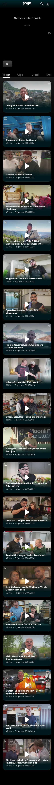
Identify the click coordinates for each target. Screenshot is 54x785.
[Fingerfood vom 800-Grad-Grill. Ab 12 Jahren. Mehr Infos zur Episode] (27, 270)
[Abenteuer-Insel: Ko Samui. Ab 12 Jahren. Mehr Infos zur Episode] (27, 131)
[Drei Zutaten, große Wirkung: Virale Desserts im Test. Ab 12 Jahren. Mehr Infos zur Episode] (27, 581)
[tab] (7, 75)
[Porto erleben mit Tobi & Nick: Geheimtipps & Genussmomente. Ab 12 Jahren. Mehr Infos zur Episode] (27, 235)
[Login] (48, 3)
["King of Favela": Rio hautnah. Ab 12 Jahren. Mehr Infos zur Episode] (27, 96)
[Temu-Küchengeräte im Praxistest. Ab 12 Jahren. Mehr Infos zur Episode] (27, 546)
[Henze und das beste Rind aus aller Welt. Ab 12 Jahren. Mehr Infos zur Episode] (27, 719)
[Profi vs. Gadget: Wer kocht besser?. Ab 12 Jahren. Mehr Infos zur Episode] (27, 512)
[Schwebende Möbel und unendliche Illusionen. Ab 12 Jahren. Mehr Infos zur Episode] (27, 200)
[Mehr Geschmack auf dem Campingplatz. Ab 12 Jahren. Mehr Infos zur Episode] (27, 650)
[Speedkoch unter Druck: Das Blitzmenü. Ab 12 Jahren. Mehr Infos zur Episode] (27, 304)
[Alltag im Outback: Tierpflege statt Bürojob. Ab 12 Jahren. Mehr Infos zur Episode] (27, 442)
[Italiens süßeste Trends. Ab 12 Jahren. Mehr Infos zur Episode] (27, 166)
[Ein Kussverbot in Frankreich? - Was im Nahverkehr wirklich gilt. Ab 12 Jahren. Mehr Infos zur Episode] (27, 754)
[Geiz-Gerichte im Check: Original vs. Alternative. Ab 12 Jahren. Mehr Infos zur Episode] (27, 477)
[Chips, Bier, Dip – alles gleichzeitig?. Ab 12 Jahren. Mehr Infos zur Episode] (27, 408)
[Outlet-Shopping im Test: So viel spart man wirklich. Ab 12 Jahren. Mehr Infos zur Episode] (27, 685)
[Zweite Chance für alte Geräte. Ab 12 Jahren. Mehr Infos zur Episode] (27, 615)
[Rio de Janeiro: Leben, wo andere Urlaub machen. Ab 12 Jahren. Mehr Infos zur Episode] (27, 339)
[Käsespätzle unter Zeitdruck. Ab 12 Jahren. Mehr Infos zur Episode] (27, 373)
